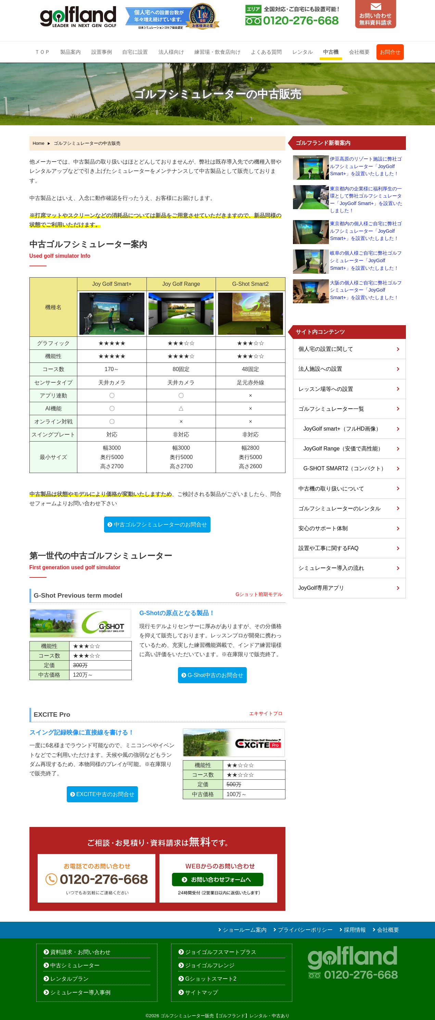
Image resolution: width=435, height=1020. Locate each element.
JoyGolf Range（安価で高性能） (344, 448)
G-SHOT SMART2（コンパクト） (345, 468)
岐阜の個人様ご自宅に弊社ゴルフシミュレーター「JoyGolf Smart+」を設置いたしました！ (366, 260)
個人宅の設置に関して (325, 349)
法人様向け (171, 52)
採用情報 (355, 930)
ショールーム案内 (245, 930)
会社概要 (359, 52)
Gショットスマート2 (210, 979)
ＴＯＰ (42, 52)
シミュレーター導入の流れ (331, 568)
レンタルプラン (69, 979)
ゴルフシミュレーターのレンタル (339, 508)
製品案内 (70, 52)
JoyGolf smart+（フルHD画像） (342, 429)
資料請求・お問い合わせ (80, 952)
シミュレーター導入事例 (80, 992)
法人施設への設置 (320, 369)
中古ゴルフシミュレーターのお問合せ (160, 524)
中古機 (330, 52)
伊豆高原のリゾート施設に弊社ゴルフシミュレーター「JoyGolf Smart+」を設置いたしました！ (366, 166)
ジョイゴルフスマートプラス (220, 952)
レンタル (302, 52)
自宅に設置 (135, 52)
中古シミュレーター (75, 965)
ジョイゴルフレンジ (209, 965)
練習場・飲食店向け (217, 52)
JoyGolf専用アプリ (321, 588)
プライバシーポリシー (305, 930)
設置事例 (101, 52)
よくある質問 (266, 52)
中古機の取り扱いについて (331, 489)
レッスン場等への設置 (325, 389)
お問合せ (390, 52)
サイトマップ (201, 992)
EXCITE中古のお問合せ (105, 794)
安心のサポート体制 (323, 528)
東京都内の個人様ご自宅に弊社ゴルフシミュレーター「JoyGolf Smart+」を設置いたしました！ (366, 231)
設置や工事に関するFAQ (328, 548)
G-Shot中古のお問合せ (215, 675)
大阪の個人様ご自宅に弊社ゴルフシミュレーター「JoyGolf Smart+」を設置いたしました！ (366, 290)
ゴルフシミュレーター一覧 (331, 409)
